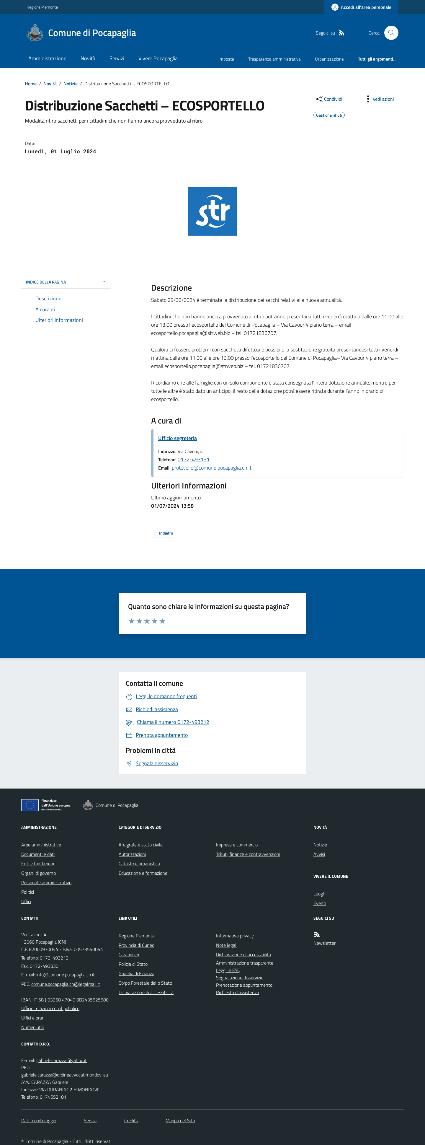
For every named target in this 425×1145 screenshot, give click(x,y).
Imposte (226, 59)
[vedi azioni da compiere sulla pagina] (378, 99)
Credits (131, 1120)
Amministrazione (47, 58)
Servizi (116, 58)
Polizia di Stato (133, 964)
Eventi (319, 903)
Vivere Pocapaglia (158, 58)
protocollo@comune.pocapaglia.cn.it (211, 468)
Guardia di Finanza (136, 973)
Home (31, 83)
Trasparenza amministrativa (274, 59)
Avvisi (319, 854)
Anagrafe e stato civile (141, 844)
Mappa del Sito (180, 1120)
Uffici (26, 901)
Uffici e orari (32, 1017)
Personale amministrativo (46, 882)
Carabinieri (129, 954)
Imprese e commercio (237, 844)
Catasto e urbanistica (139, 863)
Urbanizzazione (329, 59)
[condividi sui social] (328, 99)
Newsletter (324, 943)
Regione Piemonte (42, 7)
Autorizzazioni (132, 854)
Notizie (70, 83)
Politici (27, 891)
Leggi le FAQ (228, 970)
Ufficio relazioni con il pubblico (50, 1008)
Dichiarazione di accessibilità (146, 992)
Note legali (226, 945)
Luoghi (319, 893)
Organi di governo (38, 873)
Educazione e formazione (143, 873)
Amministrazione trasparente (244, 962)
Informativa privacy (235, 935)
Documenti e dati (38, 854)
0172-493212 (54, 957)
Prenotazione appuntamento (244, 984)
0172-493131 (194, 459)
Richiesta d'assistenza (237, 992)
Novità (88, 58)
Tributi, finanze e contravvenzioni (248, 854)
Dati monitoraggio (38, 1120)
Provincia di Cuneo (136, 945)
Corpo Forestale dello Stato (145, 982)
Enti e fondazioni (37, 863)
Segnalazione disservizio (239, 977)
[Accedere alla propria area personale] (361, 7)
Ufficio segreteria (177, 438)
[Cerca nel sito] (389, 33)
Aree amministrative (41, 844)
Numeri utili (32, 1027)
